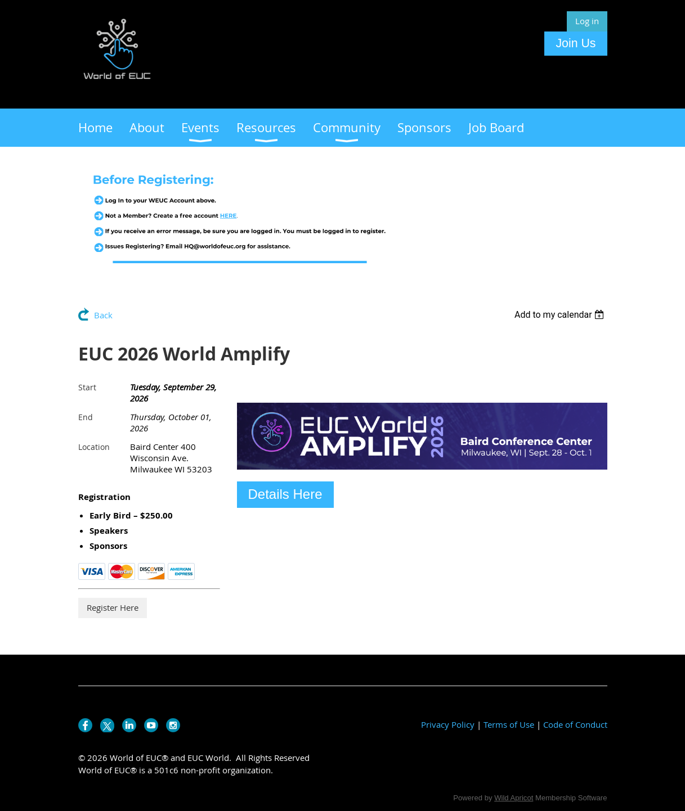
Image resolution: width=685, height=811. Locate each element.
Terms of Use (508, 724)
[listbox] (560, 315)
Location (94, 446)
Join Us (576, 43)
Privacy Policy (447, 724)
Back (103, 315)
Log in (587, 20)
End (85, 417)
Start (87, 387)
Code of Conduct (575, 724)
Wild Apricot (513, 798)
